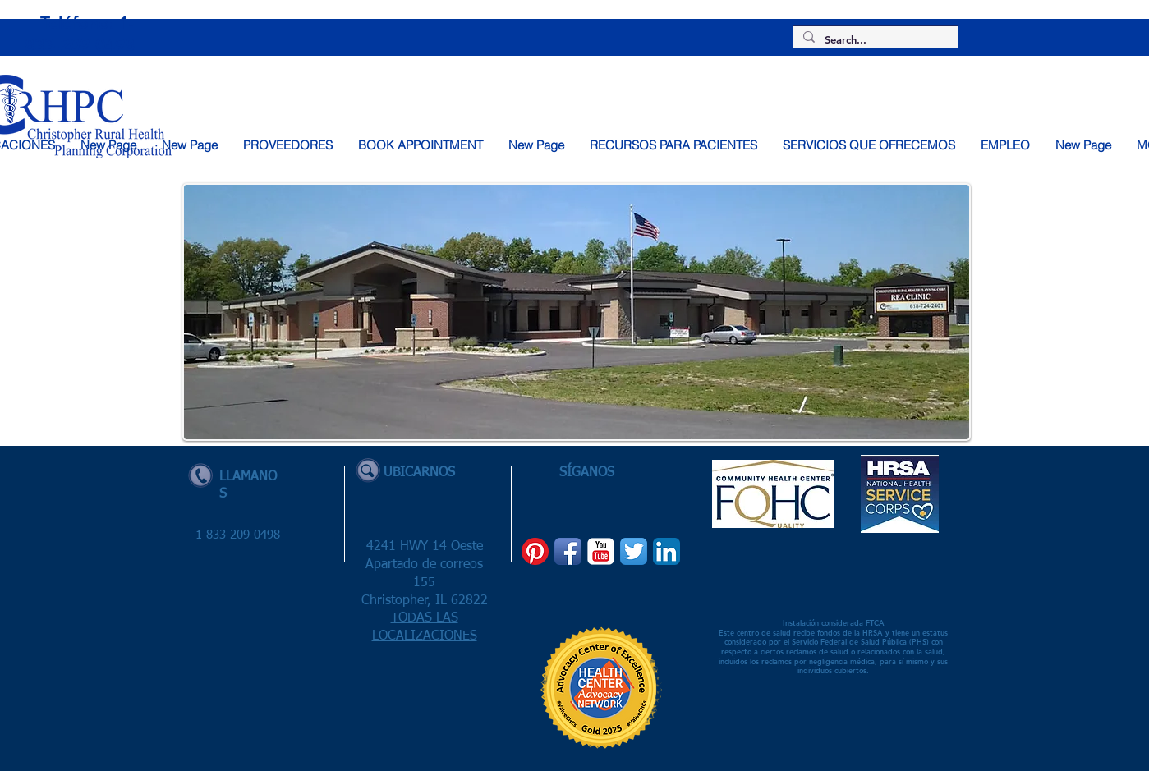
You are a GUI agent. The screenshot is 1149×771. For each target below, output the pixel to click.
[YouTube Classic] (600, 551)
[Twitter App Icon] (633, 551)
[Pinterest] (535, 551)
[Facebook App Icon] (567, 551)
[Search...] (874, 39)
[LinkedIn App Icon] (666, 551)
